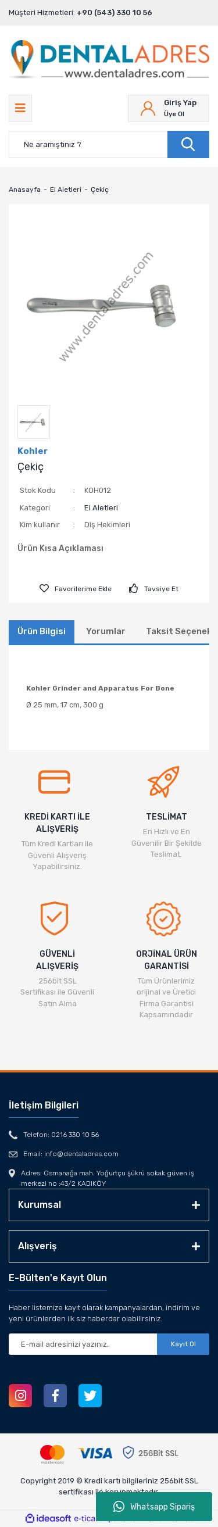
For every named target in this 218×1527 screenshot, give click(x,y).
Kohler (32, 451)
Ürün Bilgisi (41, 631)
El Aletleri (101, 507)
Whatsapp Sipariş (154, 1506)
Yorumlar (106, 631)
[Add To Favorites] (76, 589)
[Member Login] (168, 108)
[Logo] (109, 60)
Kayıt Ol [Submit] (183, 1344)
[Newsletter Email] (109, 1344)
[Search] (109, 144)
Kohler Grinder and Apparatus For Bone (100, 688)
